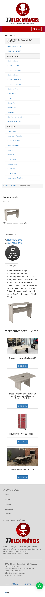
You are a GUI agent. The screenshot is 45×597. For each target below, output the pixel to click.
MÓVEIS (11, 127)
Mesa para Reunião (15, 136)
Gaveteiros (12, 159)
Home (5, 186)
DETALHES (22, 366)
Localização (9, 509)
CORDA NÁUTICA (14, 51)
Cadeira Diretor (13, 75)
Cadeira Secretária (14, 84)
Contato (8, 514)
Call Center (12, 173)
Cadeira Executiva (14, 79)
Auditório (11, 112)
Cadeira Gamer (13, 65)
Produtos (13, 186)
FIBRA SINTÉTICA (14, 46)
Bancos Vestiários (14, 121)
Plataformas (12, 131)
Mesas (10, 150)
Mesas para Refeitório (15, 178)
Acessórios (12, 107)
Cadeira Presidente (15, 70)
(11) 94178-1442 (14, 240)
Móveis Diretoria (13, 145)
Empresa (8, 499)
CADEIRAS (12, 56)
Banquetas (12, 103)
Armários (11, 155)
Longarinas (12, 93)
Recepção (11, 169)
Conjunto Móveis (14, 141)
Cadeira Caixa (13, 61)
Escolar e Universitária (16, 117)
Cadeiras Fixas (13, 89)
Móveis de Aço (13, 164)
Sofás (10, 98)
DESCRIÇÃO (11, 266)
